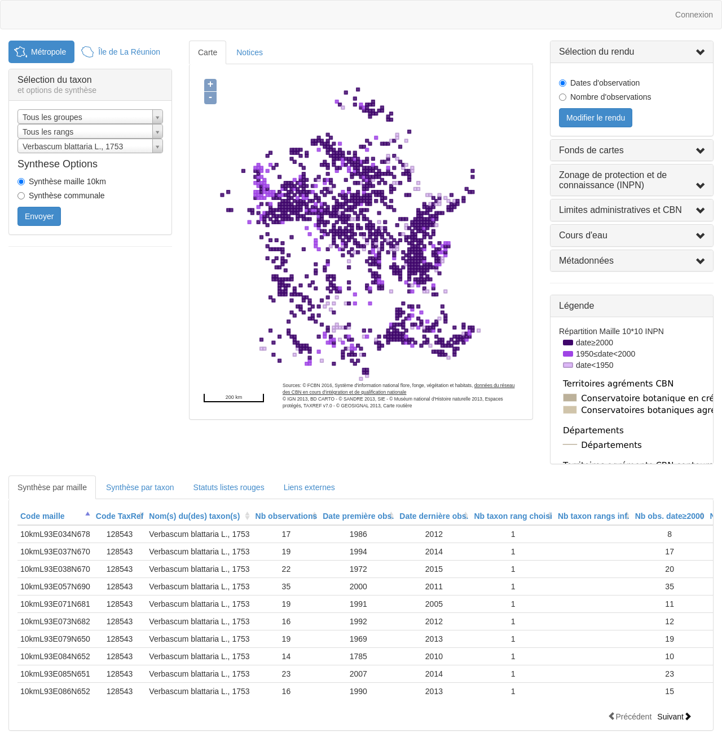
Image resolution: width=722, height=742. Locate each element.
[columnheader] (55, 516)
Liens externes (309, 487)
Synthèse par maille (52, 487)
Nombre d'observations (610, 96)
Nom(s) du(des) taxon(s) (194, 516)
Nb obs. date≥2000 (670, 516)
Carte (207, 52)
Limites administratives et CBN (620, 210)
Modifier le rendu (595, 117)
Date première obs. (358, 516)
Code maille (42, 516)
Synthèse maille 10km (67, 181)
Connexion (694, 14)
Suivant (674, 716)
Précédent (629, 716)
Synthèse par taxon (140, 487)
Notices (249, 52)
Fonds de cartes (591, 150)
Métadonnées (586, 260)
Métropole (48, 51)
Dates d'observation (605, 82)
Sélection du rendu (596, 51)
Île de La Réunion (129, 51)
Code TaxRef (120, 516)
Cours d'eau (583, 235)
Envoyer (39, 216)
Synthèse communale (67, 195)
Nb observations (287, 516)
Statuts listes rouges (229, 487)
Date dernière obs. (433, 516)
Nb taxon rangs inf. (593, 516)
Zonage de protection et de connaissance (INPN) (613, 180)
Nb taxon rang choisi (513, 516)
